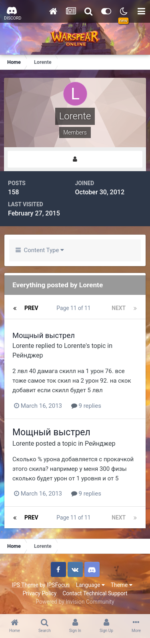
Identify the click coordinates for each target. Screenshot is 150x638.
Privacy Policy (39, 593)
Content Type (40, 250)
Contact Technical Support (94, 593)
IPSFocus (58, 585)
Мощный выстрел (43, 335)
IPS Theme (25, 585)
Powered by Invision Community (75, 601)
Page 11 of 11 (74, 308)
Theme (121, 585)
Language (90, 585)
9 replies (86, 405)
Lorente (23, 346)
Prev (31, 308)
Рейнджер (27, 355)
